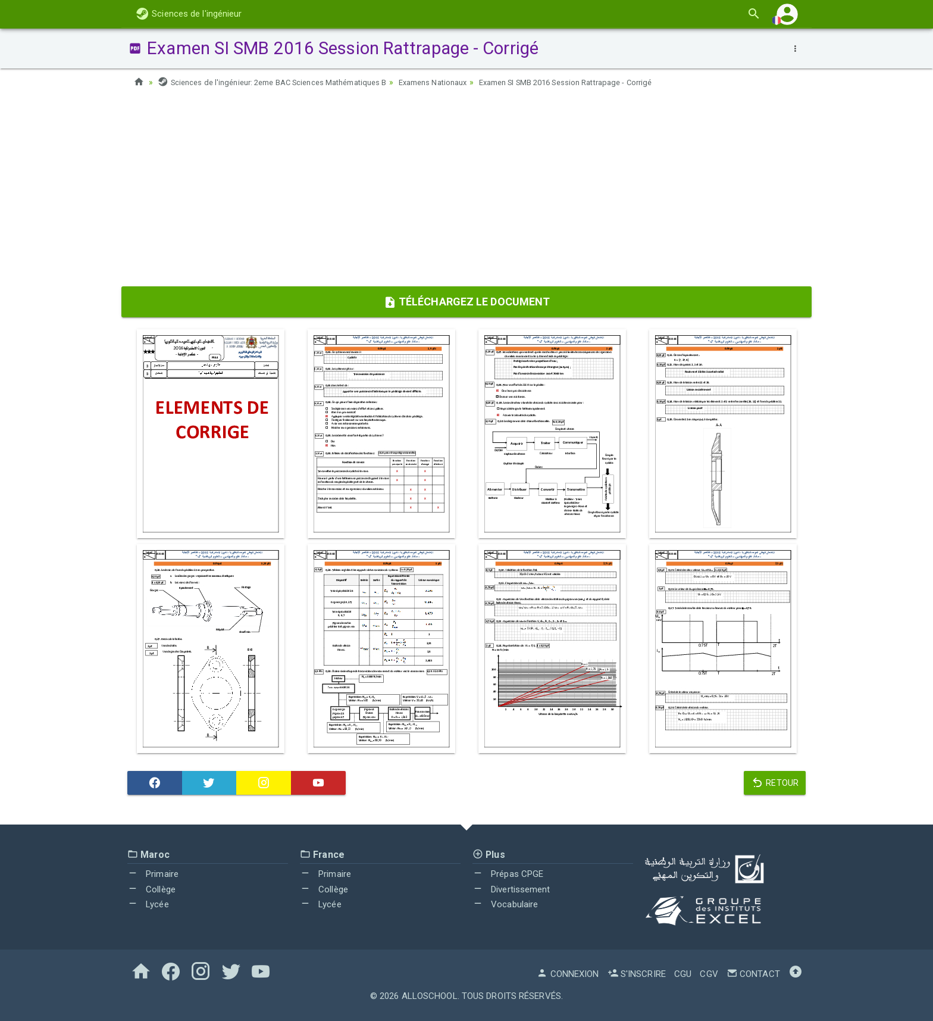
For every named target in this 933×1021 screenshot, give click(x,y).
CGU (682, 974)
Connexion (568, 974)
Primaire (153, 874)
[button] (787, 14)
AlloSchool (430, 996)
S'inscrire (637, 974)
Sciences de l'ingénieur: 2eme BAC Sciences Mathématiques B (283, 82)
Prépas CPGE (507, 874)
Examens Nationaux (459, 82)
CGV (709, 974)
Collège (151, 889)
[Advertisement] (466, 191)
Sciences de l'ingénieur (188, 13)
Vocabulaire (505, 904)
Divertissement (511, 889)
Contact (753, 974)
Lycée (148, 904)
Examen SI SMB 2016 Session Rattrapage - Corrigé (605, 82)
